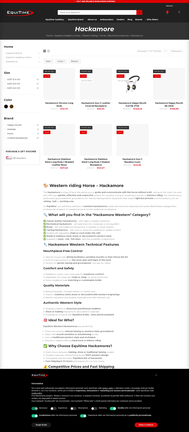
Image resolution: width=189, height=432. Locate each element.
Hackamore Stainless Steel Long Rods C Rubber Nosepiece (96, 162)
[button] (156, 375)
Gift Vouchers (19, 158)
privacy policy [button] (107, 388)
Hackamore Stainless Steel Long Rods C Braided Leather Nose (59, 162)
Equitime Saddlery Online (19, 57)
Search (139, 12)
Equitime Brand (14, 53)
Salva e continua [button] (146, 425)
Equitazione (12, 61)
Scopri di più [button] (41, 425)
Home (8, 46)
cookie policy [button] (37, 393)
